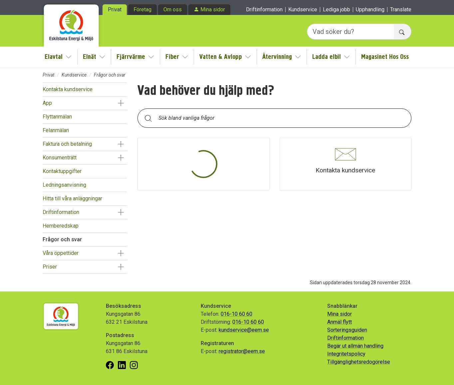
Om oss (172, 9)
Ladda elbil (326, 57)
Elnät (89, 57)
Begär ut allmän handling (355, 346)
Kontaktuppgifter (62, 171)
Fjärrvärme (130, 57)
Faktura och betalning (67, 144)
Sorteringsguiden (347, 330)
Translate (400, 9)
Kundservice (302, 9)
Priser (50, 267)
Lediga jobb (336, 9)
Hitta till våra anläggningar (72, 198)
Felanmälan (56, 130)
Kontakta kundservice (68, 89)
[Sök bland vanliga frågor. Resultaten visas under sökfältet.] (279, 118)
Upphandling (370, 9)
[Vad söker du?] (350, 32)
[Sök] (148, 117)
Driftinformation (264, 9)
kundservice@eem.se (244, 330)
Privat (114, 9)
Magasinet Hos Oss (385, 57)
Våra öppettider (61, 253)
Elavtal (54, 57)
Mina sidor (212, 9)
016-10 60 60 (236, 314)
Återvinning (277, 57)
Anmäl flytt (339, 322)
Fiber (172, 57)
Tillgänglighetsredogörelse (358, 362)
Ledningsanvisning (64, 185)
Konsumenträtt (60, 157)
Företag (142, 9)
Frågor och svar (62, 239)
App (47, 103)
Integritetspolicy (346, 354)
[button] (120, 103)
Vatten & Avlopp (220, 57)
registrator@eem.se (242, 351)
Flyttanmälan (57, 116)
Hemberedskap (61, 226)
